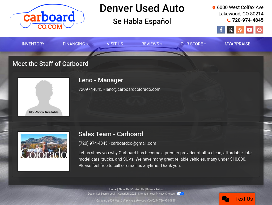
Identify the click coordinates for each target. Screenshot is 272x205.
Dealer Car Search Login (102, 193)
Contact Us (137, 189)
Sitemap (143, 193)
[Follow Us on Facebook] (221, 30)
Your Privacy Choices (167, 193)
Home (113, 189)
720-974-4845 (248, 20)
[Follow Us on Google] (259, 30)
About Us (123, 189)
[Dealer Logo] (47, 22)
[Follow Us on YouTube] (249, 30)
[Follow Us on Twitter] (230, 30)
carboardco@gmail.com (133, 143)
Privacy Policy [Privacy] (154, 189)
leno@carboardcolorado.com (133, 89)
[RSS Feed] (240, 30)
